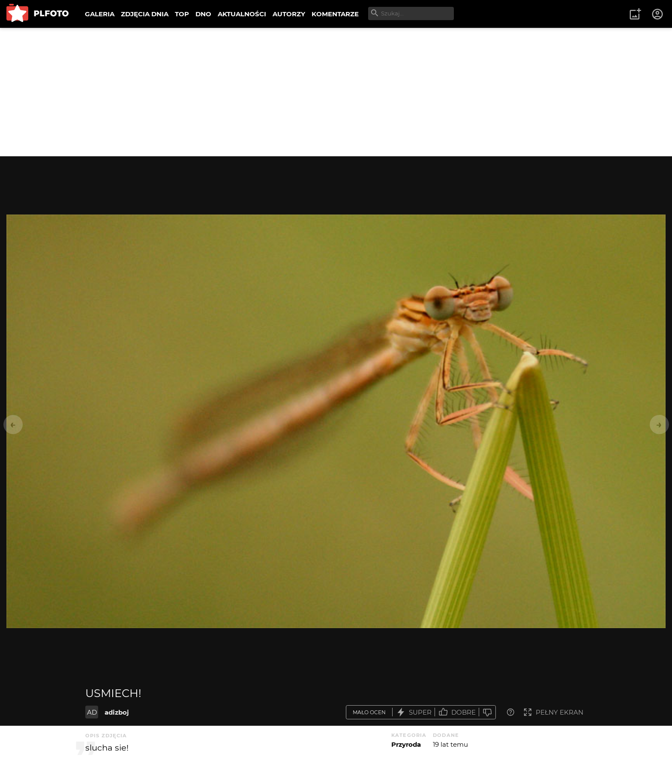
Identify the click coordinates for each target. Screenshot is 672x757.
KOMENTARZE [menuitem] (335, 14)
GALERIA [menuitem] (99, 14)
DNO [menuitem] (203, 14)
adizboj (117, 712)
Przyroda (406, 744)
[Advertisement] (336, 92)
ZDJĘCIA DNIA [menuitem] (144, 14)
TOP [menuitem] (182, 14)
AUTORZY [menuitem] (289, 14)
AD (92, 712)
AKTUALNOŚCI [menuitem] (242, 14)
